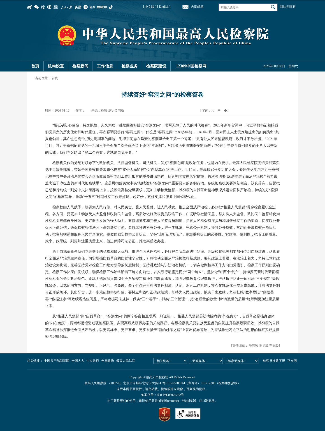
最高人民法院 (125, 360)
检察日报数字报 (274, 360)
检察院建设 (156, 66)
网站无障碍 (288, 6)
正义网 (292, 360)
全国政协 (107, 360)
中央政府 (92, 360)
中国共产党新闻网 (56, 360)
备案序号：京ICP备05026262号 (162, 395)
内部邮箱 (197, 6)
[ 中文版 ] (149, 6)
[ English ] (163, 6)
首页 (35, 66)
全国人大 (78, 360)
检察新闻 (80, 66)
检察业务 (129, 66)
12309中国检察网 (191, 66)
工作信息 (105, 66)
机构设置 (56, 66)
